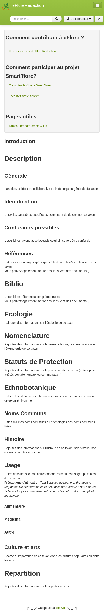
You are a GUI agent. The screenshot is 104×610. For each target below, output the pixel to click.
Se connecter (79, 19)
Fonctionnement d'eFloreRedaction (32, 51)
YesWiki (60, 608)
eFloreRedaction (28, 5)
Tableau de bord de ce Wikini (28, 126)
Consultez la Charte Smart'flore (30, 85)
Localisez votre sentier (24, 96)
